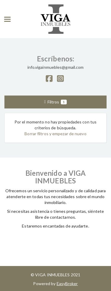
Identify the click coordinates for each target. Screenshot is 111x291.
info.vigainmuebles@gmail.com (55, 67)
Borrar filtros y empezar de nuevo (55, 133)
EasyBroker (67, 283)
